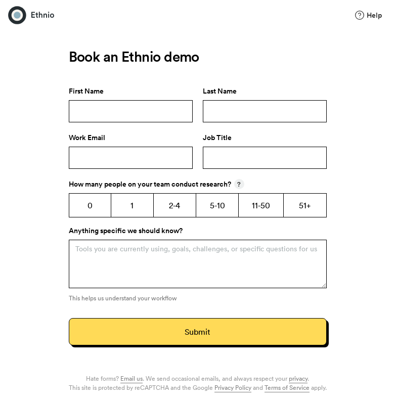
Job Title (217, 137)
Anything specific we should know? (126, 231)
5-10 (217, 205)
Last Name (220, 91)
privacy (298, 378)
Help (368, 15)
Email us (131, 378)
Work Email (87, 137)
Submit (197, 332)
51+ (305, 205)
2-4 (174, 205)
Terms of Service (287, 387)
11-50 (261, 205)
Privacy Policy (232, 387)
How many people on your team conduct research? (156, 184)
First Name (86, 91)
